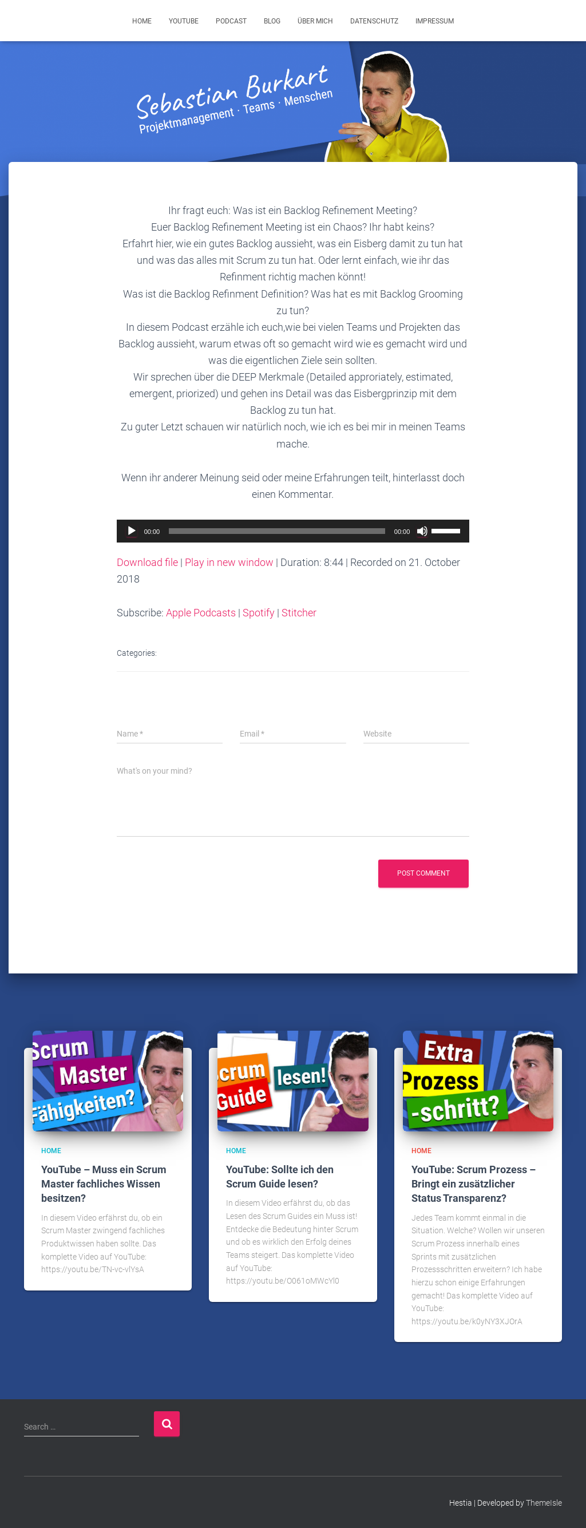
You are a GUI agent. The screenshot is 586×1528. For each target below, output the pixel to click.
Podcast (231, 21)
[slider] (277, 531)
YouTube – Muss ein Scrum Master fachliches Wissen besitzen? (104, 1183)
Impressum (434, 21)
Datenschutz (374, 21)
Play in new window (229, 562)
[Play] (131, 531)
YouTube (184, 21)
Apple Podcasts (201, 613)
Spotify (259, 613)
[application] (293, 531)
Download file (147, 562)
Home (142, 21)
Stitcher (299, 613)
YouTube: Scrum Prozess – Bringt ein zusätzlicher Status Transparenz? (473, 1183)
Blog (272, 21)
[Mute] (422, 531)
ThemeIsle (544, 1502)
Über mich (315, 21)
